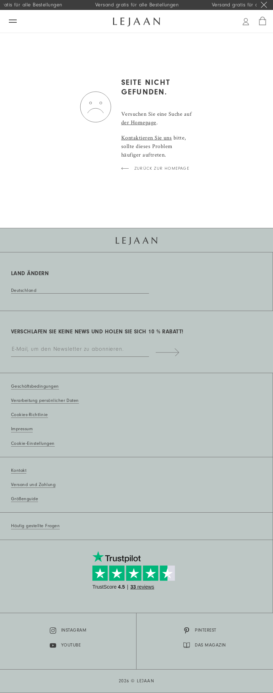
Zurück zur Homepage (161, 168)
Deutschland (23, 290)
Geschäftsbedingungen (35, 386)
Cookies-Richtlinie (29, 414)
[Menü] (13, 21)
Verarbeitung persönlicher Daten (45, 400)
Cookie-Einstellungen (33, 443)
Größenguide (24, 498)
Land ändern (30, 273)
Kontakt (18, 470)
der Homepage (138, 122)
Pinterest (199, 630)
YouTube (65, 645)
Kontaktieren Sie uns (146, 137)
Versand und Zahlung (33, 484)
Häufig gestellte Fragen (35, 525)
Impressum (22, 428)
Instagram (68, 630)
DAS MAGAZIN (204, 645)
